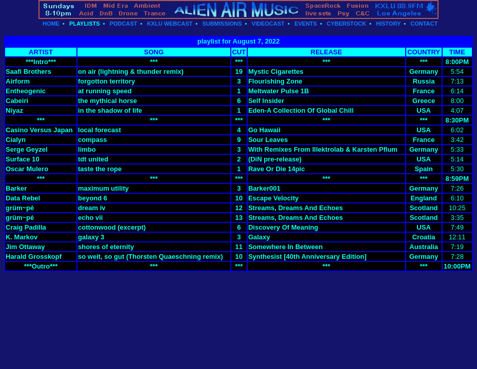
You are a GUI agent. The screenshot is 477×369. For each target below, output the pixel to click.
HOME (51, 23)
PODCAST (123, 23)
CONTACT (424, 23)
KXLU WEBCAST (170, 23)
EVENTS (305, 23)
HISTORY (388, 23)
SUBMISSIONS (222, 23)
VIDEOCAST (268, 23)
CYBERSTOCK (346, 23)
